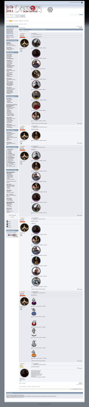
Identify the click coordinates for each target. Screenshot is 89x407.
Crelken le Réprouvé (12, 164)
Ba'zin (7, 30)
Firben (7, 32)
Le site (10, 215)
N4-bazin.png (34, 181)
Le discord (12, 217)
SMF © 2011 (44, 403)
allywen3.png (34, 58)
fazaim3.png (34, 79)
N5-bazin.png (34, 255)
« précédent (78, 26)
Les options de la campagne (11, 232)
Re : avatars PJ (35, 146)
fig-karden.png (34, 337)
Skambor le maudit (12, 166)
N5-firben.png (34, 276)
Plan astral (10, 165)
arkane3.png (34, 110)
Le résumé (14, 215)
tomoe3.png (34, 89)
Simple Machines (48, 403)
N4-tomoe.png (34, 160)
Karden (7, 33)
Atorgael (23, 33)
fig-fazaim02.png (34, 358)
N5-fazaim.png (34, 265)
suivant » (81, 26)
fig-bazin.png (34, 316)
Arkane (9, 225)
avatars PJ (34, 33)
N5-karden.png (34, 286)
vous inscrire (23, 14)
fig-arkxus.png (34, 347)
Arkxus (7, 29)
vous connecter (17, 14)
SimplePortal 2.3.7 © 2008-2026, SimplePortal (45, 404)
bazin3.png (33, 68)
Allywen (7, 28)
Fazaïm (7, 31)
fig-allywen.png (34, 306)
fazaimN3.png (34, 140)
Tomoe (9, 223)
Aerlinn (9, 221)
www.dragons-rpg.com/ (20, 397)
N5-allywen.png (34, 234)
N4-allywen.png (34, 202)
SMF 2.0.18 (40, 403)
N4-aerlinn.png (34, 212)
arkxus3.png (34, 120)
